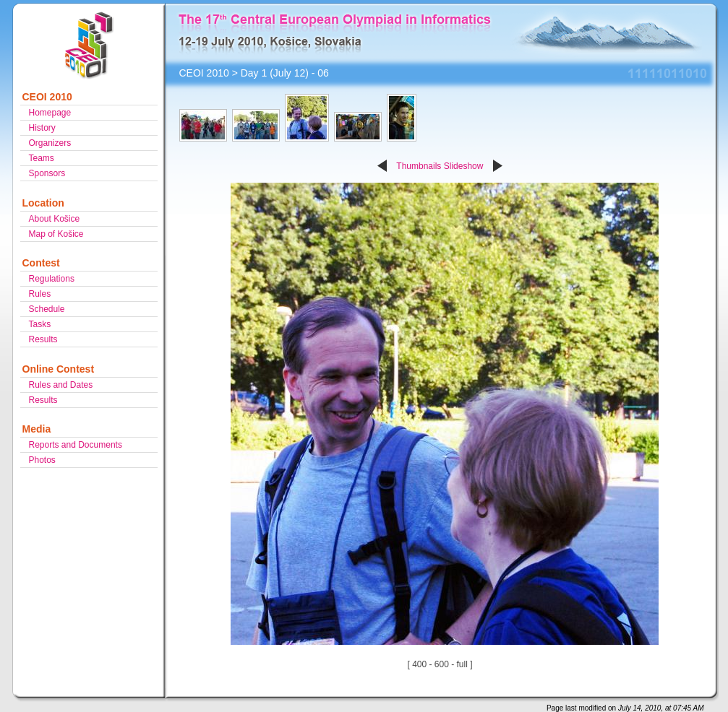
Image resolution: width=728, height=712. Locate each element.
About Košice (54, 219)
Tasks (40, 324)
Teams (41, 158)
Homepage (50, 113)
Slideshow (464, 166)
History (42, 128)
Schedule (47, 309)
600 (441, 664)
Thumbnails (418, 166)
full (462, 664)
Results (43, 339)
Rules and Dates (61, 385)
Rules (40, 294)
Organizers (50, 143)
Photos (42, 460)
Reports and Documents (75, 445)
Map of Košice (56, 234)
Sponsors (47, 173)
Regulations (51, 279)
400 (419, 664)
